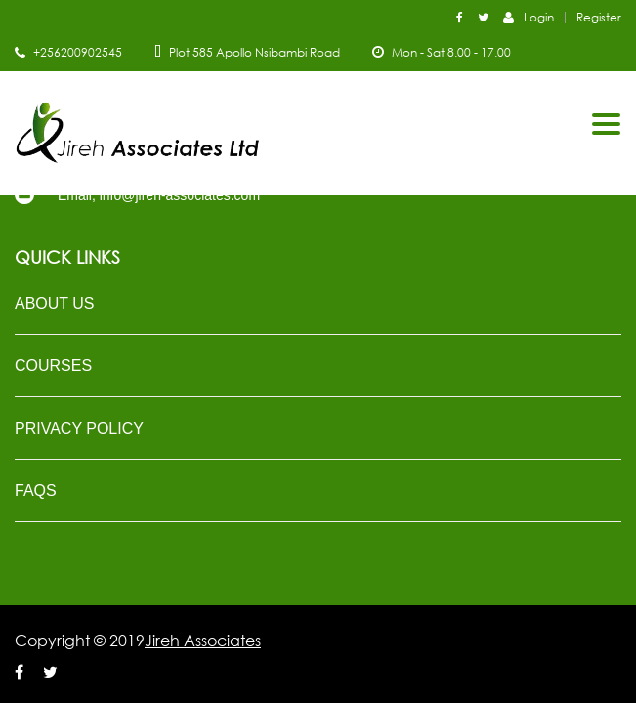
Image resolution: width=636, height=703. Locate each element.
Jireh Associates (203, 640)
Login (528, 16)
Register (598, 17)
